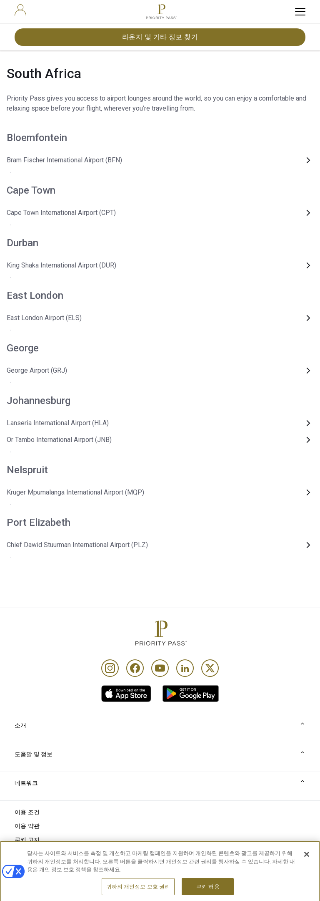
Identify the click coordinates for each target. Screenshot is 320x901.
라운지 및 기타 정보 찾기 (160, 37)
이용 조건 (27, 812)
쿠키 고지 (27, 839)
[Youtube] (160, 668)
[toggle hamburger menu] (300, 11)
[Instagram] (110, 668)
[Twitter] (210, 668)
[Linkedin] (185, 668)
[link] (126, 693)
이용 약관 (27, 826)
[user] (20, 10)
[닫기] (307, 865)
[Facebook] (135, 668)
